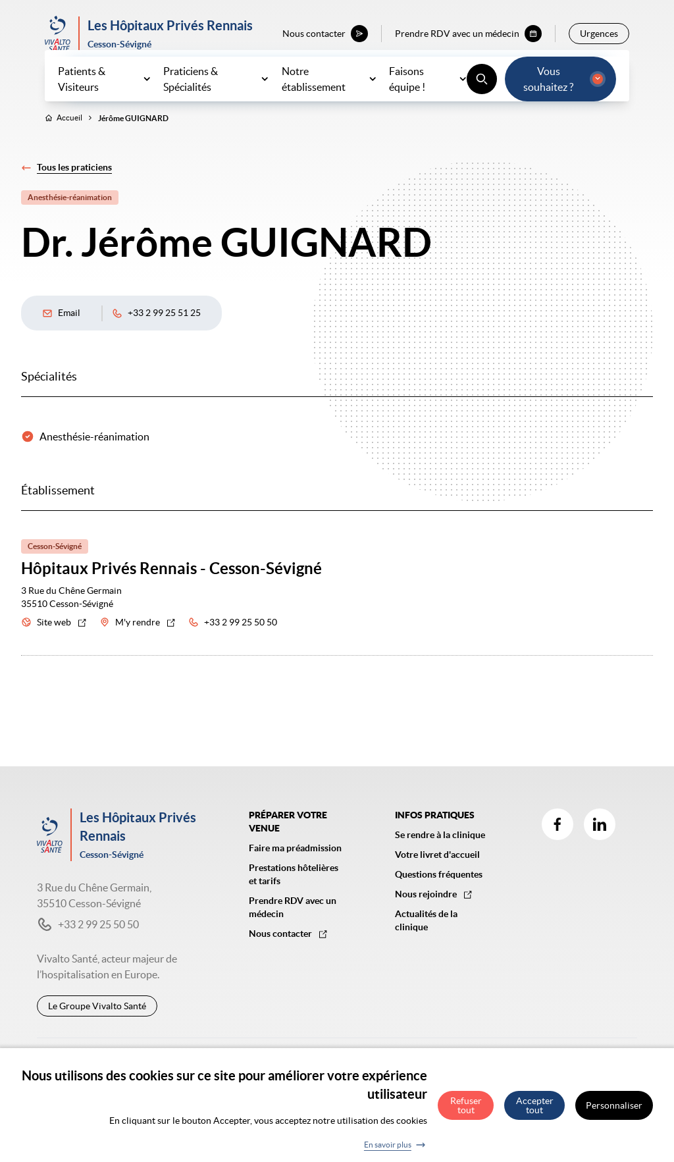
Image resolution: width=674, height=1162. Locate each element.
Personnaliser (614, 1109)
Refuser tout (466, 1109)
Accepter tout (535, 1109)
